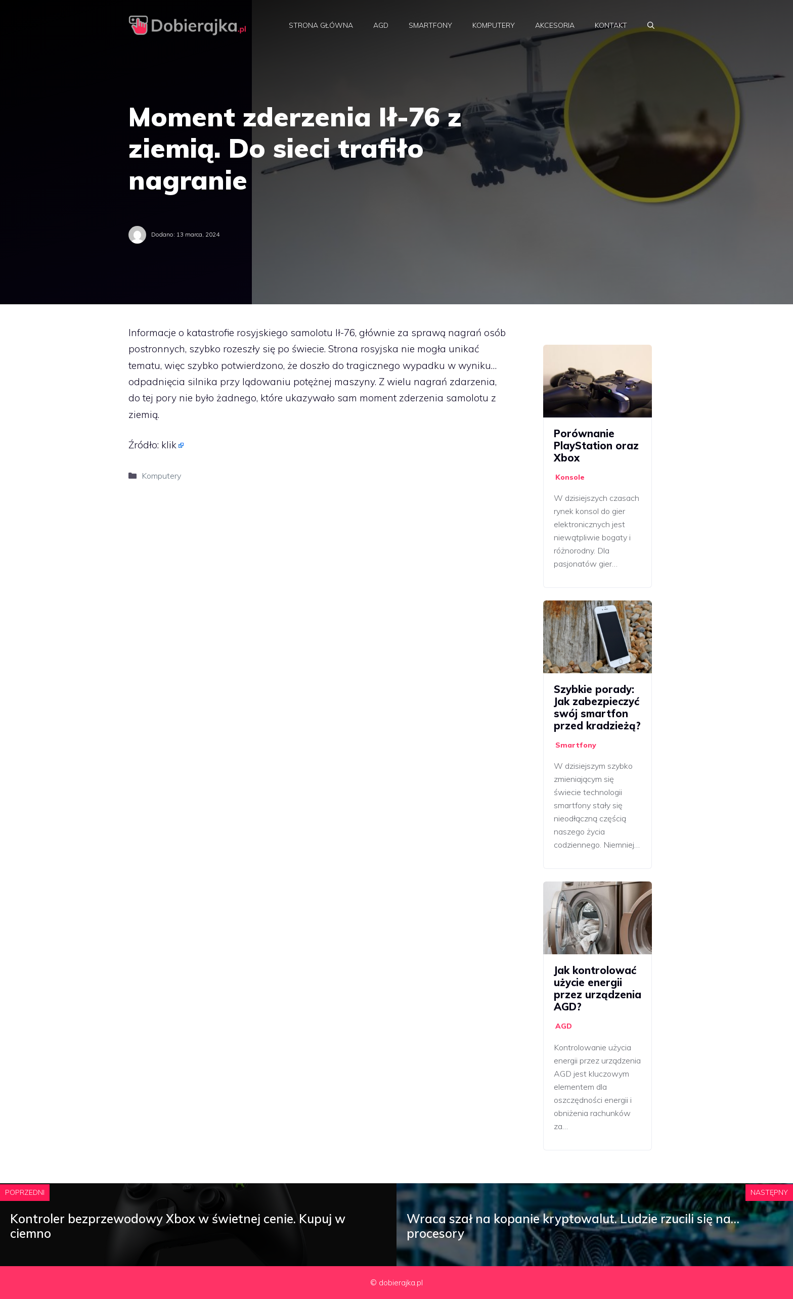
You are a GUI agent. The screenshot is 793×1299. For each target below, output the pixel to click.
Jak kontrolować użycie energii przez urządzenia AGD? (597, 988)
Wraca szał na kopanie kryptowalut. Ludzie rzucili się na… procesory (573, 1226)
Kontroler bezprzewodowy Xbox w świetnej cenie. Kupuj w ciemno (177, 1226)
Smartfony (430, 25)
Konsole (570, 477)
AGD (380, 25)
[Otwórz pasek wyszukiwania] (651, 25)
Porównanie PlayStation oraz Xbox (596, 445)
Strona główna (321, 25)
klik (169, 445)
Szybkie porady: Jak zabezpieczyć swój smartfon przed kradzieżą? (597, 707)
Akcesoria (555, 25)
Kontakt (611, 25)
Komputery (493, 25)
